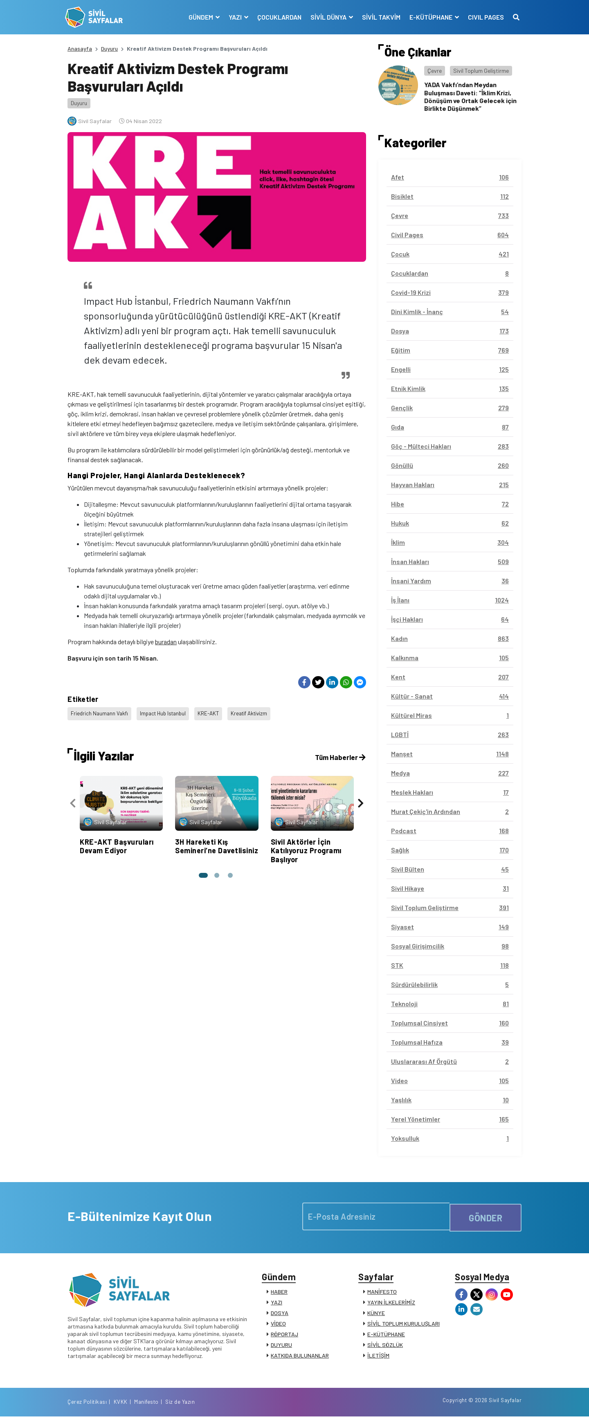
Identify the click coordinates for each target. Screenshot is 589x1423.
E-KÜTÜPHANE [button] (429, 17)
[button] (202, 871)
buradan (166, 641)
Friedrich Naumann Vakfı (100, 712)
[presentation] (73, 801)
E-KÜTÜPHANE (386, 1336)
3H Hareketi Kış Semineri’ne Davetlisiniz (216, 842)
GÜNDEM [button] (199, 17)
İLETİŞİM (378, 1357)
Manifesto (473, 1408)
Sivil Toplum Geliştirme (481, 70)
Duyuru (109, 48)
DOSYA (279, 1315)
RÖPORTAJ (284, 1336)
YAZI (276, 1304)
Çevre (434, 70)
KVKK (447, 1408)
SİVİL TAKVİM (379, 17)
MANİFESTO (382, 1293)
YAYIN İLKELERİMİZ (391, 1304)
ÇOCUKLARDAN (277, 17)
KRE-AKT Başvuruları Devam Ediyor (117, 842)
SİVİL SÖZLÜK (385, 1347)
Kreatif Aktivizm (258, 712)
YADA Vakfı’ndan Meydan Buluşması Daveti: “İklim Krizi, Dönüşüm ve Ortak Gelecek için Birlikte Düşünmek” (470, 96)
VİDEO (278, 1325)
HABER (279, 1293)
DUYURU (281, 1347)
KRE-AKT (215, 712)
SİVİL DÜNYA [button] (326, 17)
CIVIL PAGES (483, 17)
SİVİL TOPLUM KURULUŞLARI (403, 1325)
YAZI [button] (233, 17)
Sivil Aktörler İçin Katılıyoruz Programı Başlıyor (306, 846)
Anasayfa (79, 48)
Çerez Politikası (414, 1408)
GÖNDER (485, 1216)
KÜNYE (376, 1315)
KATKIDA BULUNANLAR (300, 1357)
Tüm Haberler (339, 753)
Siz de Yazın (507, 1408)
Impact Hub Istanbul (167, 712)
